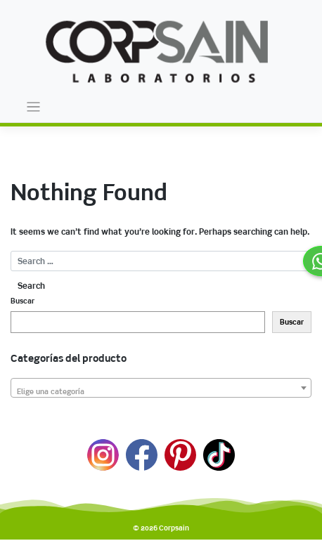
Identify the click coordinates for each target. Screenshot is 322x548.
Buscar (22, 301)
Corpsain (174, 527)
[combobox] (161, 388)
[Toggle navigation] (33, 107)
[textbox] (161, 392)
